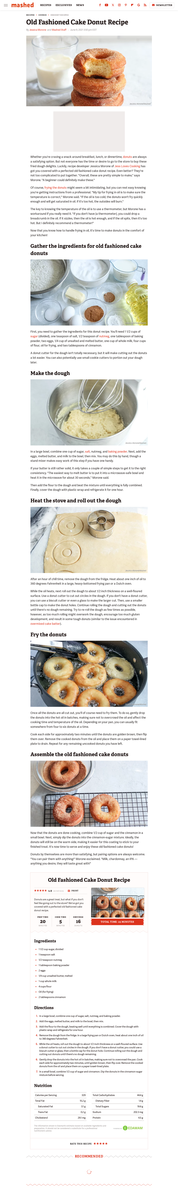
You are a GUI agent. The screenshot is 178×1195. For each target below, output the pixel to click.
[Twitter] (113, 6)
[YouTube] (106, 6)
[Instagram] (119, 6)
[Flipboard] (132, 6)
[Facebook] (100, 6)
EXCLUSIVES (64, 5)
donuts (127, 157)
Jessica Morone (37, 29)
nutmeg (104, 336)
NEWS (80, 5)
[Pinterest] (126, 6)
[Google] (139, 6)
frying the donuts (55, 187)
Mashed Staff (59, 29)
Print (73, 890)
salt (87, 451)
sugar (34, 336)
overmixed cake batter (45, 624)
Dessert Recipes (60, 15)
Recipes (30, 15)
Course (42, 15)
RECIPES (45, 5)
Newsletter (161, 5)
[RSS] (145, 6)
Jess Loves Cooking (127, 166)
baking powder (117, 451)
